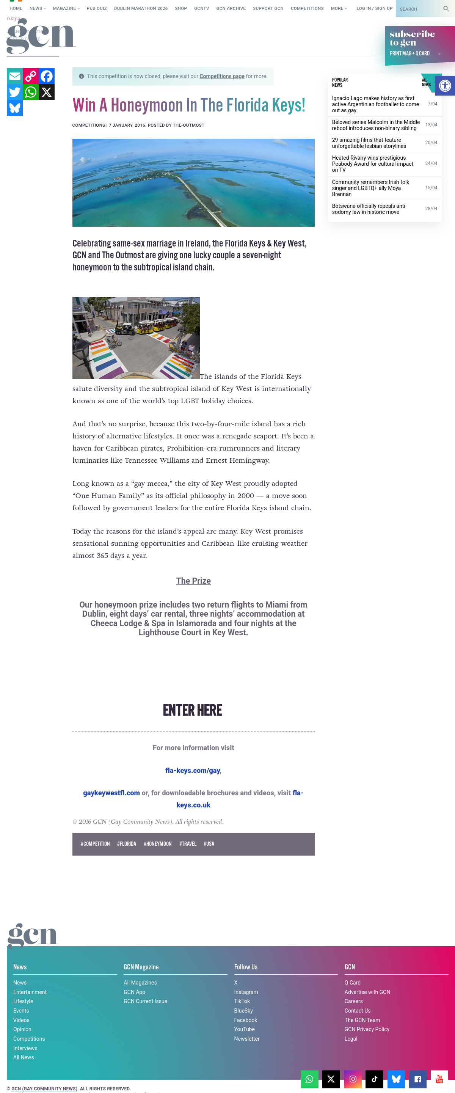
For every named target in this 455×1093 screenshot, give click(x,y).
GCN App (134, 992)
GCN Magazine (141, 967)
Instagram (246, 992)
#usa (209, 844)
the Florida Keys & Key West (258, 243)
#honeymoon (158, 844)
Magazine (64, 8)
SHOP (181, 8)
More (337, 8)
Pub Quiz (97, 8)
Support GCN (268, 8)
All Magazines (140, 983)
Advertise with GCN (368, 992)
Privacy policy (73, 1079)
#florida (126, 844)
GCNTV (201, 8)
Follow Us (245, 967)
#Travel (187, 844)
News (36, 8)
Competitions (307, 8)
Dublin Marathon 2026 (141, 8)
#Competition (95, 844)
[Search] (446, 8)
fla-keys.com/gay (192, 770)
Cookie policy (23, 1079)
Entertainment (30, 992)
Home (15, 8)
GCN (350, 967)
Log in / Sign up (374, 8)
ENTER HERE (193, 711)
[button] (445, 86)
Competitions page (222, 76)
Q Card (353, 983)
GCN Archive (231, 8)
